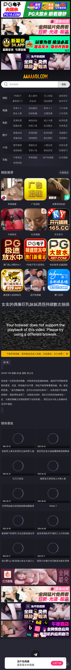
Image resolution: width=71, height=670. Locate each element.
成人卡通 (48, 120)
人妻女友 (48, 145)
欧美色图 (48, 132)
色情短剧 (17, 162)
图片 (4, 135)
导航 (4, 159)
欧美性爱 (63, 120)
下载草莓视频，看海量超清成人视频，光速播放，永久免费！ (37, 354)
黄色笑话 (48, 150)
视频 (4, 110)
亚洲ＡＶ (17, 108)
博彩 (4, 98)
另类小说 (33, 150)
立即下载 (57, 663)
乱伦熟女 (48, 125)
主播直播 (48, 113)
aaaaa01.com (35, 76)
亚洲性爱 (17, 120)
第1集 (6, 362)
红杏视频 (63, 157)
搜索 (64, 84)
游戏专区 (63, 95)
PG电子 (17, 95)
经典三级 (33, 125)
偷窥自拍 (17, 132)
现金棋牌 (48, 100)
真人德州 (33, 95)
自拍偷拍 (33, 108)
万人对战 (48, 95)
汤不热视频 (48, 157)
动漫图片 (63, 132)
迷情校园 (17, 150)
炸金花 (33, 100)
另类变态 (63, 125)
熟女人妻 (17, 113)
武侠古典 (63, 145)
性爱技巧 (63, 150)
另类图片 (63, 137)
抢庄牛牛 (63, 100)
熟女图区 (48, 137)
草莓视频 (33, 157)
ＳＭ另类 (63, 113)
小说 (4, 147)
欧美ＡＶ (48, 108)
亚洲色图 (33, 132)
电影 (4, 122)
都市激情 (17, 145)
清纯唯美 (33, 137)
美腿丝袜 (17, 137)
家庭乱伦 (33, 145)
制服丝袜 (17, 125)
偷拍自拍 (33, 120)
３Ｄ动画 (63, 108)
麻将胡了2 (17, 100)
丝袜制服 (33, 113)
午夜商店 (17, 157)
